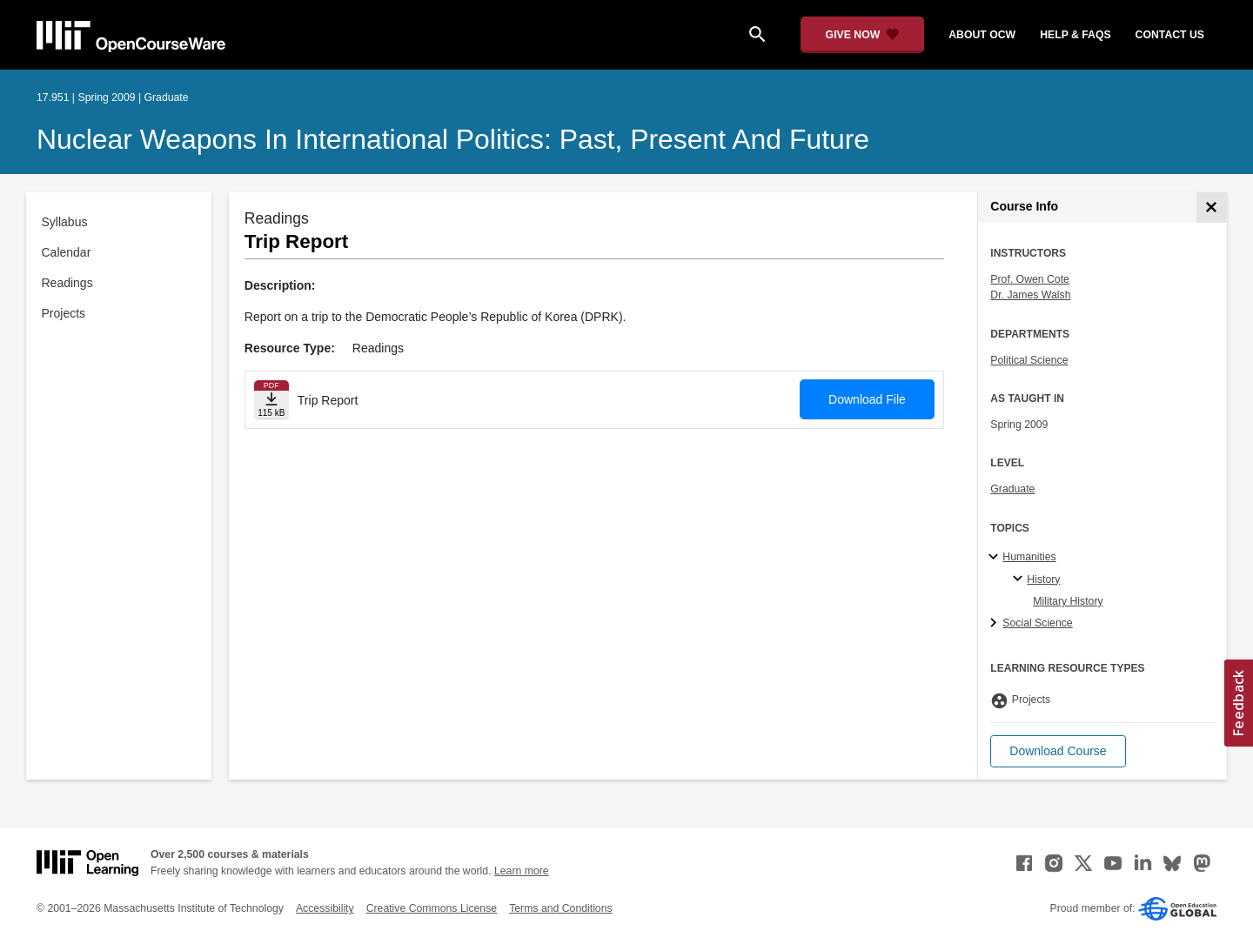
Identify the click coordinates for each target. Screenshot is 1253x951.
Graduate (1012, 489)
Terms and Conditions (560, 908)
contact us (1170, 35)
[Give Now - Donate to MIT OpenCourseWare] (863, 35)
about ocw (981, 35)
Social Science (1037, 623)
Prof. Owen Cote (1029, 279)
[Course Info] (1211, 207)
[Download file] (271, 399)
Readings (67, 283)
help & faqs (1075, 35)
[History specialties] (1020, 579)
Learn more (521, 871)
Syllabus (65, 222)
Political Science (1029, 360)
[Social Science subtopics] (996, 624)
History (1043, 579)
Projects (64, 313)
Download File (867, 399)
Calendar (66, 252)
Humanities (1028, 557)
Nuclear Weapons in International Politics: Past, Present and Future (453, 139)
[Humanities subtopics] (996, 557)
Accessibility (325, 908)
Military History (1067, 601)
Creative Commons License (431, 908)
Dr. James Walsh (1030, 295)
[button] (1057, 751)
